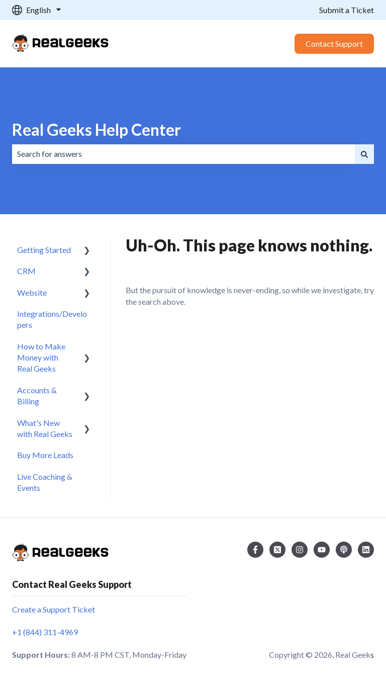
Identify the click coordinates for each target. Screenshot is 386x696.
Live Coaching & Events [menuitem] (44, 482)
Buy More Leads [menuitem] (45, 455)
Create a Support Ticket (53, 609)
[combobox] (183, 153)
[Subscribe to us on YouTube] (322, 550)
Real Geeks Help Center (96, 129)
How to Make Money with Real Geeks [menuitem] (41, 357)
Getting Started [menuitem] (44, 249)
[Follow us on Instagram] (300, 550)
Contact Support (334, 43)
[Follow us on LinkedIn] (366, 550)
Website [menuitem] (32, 292)
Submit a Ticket (346, 10)
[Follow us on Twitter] (277, 550)
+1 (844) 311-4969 (45, 632)
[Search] (364, 153)
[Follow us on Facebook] (255, 550)
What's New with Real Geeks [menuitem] (44, 428)
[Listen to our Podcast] (344, 550)
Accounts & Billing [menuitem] (37, 395)
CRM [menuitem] (26, 271)
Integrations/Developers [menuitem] (52, 319)
